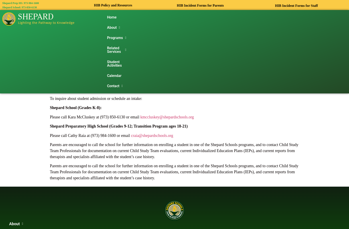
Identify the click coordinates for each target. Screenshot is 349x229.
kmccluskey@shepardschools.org (167, 51)
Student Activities (220, 17)
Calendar (248, 17)
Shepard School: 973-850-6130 (19, 7)
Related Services (184, 17)
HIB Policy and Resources (113, 5)
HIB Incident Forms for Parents (200, 5)
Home (112, 17)
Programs (152, 17)
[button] (130, 17)
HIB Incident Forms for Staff (296, 5)
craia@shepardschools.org (152, 70)
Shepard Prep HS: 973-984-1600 (20, 3)
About (129, 17)
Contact (269, 17)
